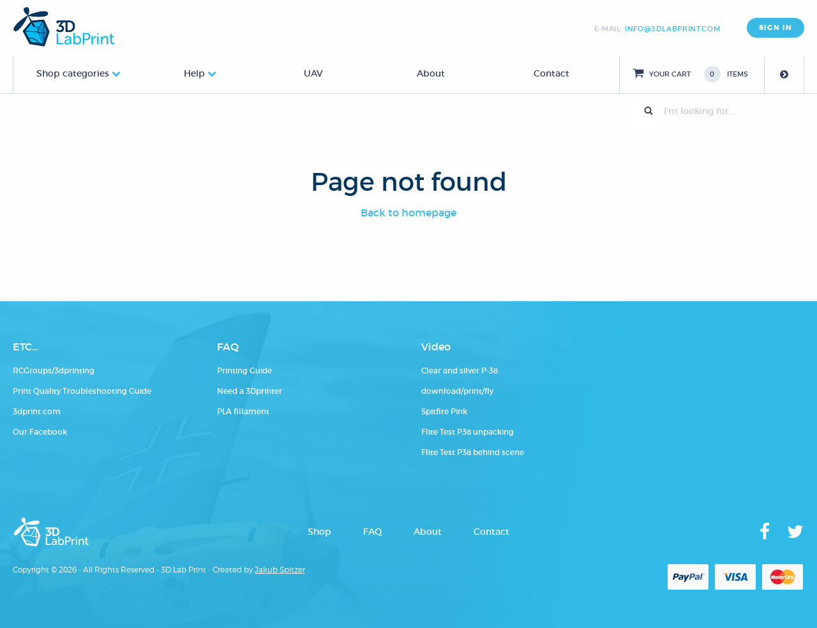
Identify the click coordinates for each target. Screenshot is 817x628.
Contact (551, 73)
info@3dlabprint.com (672, 28)
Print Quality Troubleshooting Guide (82, 391)
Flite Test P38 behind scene (472, 452)
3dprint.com (37, 411)
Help (194, 73)
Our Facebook (40, 432)
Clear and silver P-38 (459, 370)
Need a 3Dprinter (249, 391)
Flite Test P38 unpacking (467, 432)
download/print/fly (457, 391)
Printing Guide (244, 370)
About (431, 73)
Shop (319, 531)
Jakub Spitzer (280, 569)
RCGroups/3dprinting (53, 370)
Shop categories (72, 73)
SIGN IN (775, 28)
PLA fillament (243, 411)
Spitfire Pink (444, 411)
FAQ (372, 531)
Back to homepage (408, 212)
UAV (313, 73)
